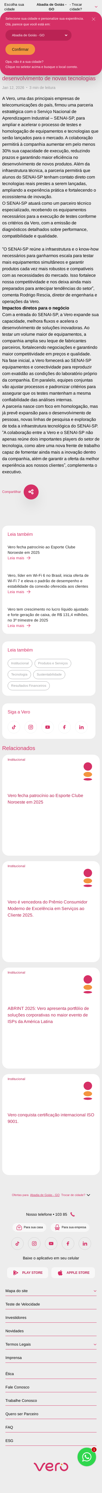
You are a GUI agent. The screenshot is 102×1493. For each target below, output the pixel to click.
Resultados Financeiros (28, 686)
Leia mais (19, 558)
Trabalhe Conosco (21, 1400)
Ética (9, 1374)
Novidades (14, 1331)
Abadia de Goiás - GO (51, 6)
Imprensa (13, 1357)
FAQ (9, 1427)
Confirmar (20, 49)
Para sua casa (29, 1227)
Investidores (15, 1317)
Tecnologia (19, 674)
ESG (9, 1440)
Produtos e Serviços (53, 663)
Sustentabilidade (49, 674)
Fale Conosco (17, 1387)
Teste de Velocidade (22, 1304)
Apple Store (73, 1272)
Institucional (20, 663)
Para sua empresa (70, 1227)
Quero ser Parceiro (21, 1414)
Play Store (28, 1272)
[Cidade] (39, 35)
